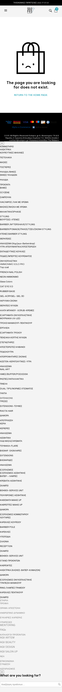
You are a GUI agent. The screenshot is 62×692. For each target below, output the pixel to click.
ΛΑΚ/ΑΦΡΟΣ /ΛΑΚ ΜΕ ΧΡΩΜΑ (14, 202)
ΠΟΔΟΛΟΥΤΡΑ (7, 352)
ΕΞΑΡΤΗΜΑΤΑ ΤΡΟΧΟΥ (11, 332)
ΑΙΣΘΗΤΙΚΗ (5, 438)
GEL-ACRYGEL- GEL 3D (12, 296)
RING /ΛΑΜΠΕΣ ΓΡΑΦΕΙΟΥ (12, 588)
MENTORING (7, 625)
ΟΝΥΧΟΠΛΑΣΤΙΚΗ (8, 261)
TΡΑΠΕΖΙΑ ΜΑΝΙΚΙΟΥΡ (10, 583)
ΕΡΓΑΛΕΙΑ (4, 328)
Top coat (4, 267)
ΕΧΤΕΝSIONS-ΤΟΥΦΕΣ (11, 406)
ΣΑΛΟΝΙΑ (4, 541)
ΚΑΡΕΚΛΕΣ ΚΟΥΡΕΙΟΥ (10, 522)
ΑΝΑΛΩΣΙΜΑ (6, 366)
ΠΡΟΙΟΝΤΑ (5, 184)
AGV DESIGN (7, 647)
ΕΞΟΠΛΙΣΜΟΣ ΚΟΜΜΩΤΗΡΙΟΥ (14, 514)
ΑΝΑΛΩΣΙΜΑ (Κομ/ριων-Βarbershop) (17, 243)
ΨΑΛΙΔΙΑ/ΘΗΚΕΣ (8, 172)
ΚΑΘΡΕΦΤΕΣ (6, 565)
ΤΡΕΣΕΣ (4, 401)
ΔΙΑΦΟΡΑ (4, 415)
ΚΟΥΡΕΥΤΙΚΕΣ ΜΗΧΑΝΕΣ (12, 152)
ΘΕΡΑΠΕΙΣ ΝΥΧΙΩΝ (9, 305)
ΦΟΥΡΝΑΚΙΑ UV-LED (10, 318)
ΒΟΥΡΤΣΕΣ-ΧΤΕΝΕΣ (10, 219)
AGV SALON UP (9, 651)
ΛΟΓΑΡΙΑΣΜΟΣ (7, 668)
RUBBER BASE (7, 291)
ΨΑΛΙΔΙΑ (4, 180)
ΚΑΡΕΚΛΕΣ (5, 532)
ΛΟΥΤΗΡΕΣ (5, 517)
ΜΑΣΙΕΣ (3, 162)
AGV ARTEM (7, 637)
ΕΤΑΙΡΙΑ (4, 600)
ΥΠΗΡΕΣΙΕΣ (6, 622)
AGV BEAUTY (7, 642)
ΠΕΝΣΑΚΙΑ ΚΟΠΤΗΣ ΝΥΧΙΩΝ (13, 337)
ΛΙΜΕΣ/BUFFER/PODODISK (14, 374)
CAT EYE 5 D (6, 286)
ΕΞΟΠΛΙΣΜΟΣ (6, 470)
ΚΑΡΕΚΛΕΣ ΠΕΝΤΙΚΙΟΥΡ (11, 592)
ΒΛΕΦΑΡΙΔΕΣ (6, 460)
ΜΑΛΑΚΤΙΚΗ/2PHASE (10, 211)
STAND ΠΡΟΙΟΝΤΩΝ (10, 560)
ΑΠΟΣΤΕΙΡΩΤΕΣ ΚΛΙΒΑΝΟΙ (12, 347)
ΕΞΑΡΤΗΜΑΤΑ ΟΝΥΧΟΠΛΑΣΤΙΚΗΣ (16, 315)
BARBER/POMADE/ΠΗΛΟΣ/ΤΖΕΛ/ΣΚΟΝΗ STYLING (25, 229)
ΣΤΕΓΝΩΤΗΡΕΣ (7, 342)
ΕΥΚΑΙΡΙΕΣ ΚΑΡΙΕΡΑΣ (11, 617)
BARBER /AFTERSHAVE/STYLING (17, 224)
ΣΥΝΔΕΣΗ (5, 664)
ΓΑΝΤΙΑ (3, 393)
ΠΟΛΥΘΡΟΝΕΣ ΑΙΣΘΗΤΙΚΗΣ (13, 495)
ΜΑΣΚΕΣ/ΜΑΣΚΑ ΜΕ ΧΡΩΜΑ (13, 207)
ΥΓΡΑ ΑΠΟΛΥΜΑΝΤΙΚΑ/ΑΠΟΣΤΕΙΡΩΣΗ (18, 246)
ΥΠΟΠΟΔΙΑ (5, 536)
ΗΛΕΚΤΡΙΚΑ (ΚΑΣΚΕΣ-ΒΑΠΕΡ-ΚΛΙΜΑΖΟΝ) (20, 570)
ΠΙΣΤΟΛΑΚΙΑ (6, 157)
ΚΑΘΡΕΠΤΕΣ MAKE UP (11, 504)
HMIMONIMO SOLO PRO (12, 264)
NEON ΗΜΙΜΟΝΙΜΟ (9, 277)
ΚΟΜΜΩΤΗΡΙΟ (7, 146)
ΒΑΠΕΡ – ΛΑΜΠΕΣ (9, 476)
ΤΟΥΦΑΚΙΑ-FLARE (9, 446)
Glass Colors (6, 281)
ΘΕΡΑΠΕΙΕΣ (5, 238)
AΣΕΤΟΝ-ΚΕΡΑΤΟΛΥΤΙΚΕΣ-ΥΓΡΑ (15, 361)
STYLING (4, 216)
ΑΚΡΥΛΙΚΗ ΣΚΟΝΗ (8, 300)
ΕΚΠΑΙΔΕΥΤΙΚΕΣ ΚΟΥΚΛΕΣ (12, 251)
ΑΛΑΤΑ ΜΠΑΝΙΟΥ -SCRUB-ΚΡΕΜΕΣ (17, 310)
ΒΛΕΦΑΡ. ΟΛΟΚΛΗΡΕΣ (11, 450)
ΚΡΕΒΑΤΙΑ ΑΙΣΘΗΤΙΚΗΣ (11, 481)
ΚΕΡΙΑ (3, 423)
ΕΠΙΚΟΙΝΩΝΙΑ (7, 661)
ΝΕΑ (2, 656)
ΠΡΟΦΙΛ (4, 603)
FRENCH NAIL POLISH (11, 272)
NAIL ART (5, 369)
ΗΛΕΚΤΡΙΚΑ (5, 149)
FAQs (3, 629)
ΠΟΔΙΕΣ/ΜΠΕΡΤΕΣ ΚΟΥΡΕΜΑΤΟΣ (16, 256)
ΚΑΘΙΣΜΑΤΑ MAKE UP (10, 500)
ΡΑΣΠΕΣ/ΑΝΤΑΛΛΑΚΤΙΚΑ (11, 379)
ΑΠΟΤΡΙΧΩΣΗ (6, 420)
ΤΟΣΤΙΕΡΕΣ (5, 167)
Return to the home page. (31, 95)
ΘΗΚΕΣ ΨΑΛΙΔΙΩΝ (8, 175)
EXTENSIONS (6, 398)
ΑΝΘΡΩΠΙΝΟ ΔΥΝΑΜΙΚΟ (12, 612)
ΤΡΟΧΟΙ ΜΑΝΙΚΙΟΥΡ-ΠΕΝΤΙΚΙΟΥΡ (16, 323)
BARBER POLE (7, 527)
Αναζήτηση (59, 684)
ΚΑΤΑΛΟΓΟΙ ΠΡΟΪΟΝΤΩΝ (12, 634)
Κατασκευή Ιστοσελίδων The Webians (44, 140)
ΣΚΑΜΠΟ (4, 485)
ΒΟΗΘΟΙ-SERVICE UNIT (11, 490)
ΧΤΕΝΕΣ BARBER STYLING (13, 234)
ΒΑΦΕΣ (3, 188)
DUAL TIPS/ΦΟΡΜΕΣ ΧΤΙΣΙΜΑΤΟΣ (16, 388)
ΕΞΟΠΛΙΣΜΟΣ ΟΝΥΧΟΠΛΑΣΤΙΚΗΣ (16, 580)
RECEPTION (6, 546)
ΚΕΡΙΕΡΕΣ (5, 428)
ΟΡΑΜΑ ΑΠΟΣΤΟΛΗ (10, 608)
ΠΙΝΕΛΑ (3, 384)
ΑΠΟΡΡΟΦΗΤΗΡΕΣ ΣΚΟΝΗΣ (13, 356)
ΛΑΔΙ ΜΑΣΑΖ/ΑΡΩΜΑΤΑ (11, 441)
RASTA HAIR (6, 411)
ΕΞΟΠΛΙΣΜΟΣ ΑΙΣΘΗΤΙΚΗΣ (12, 473)
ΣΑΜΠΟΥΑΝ (5, 197)
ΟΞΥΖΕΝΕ (4, 192)
